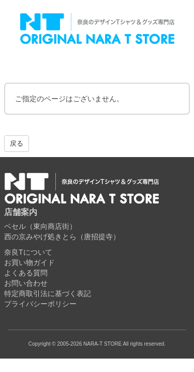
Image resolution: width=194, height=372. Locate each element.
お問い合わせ (26, 283)
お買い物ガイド (29, 262)
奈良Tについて (28, 252)
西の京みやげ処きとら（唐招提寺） (62, 237)
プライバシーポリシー (40, 304)
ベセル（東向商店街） (40, 226)
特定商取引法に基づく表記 (47, 293)
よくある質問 (26, 273)
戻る (16, 143)
